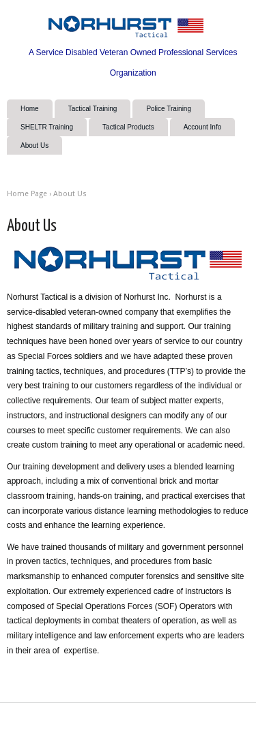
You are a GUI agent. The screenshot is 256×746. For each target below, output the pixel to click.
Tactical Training (92, 108)
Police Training (168, 108)
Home (29, 108)
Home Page (27, 193)
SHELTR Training (46, 127)
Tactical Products (128, 127)
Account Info (203, 127)
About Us (34, 145)
